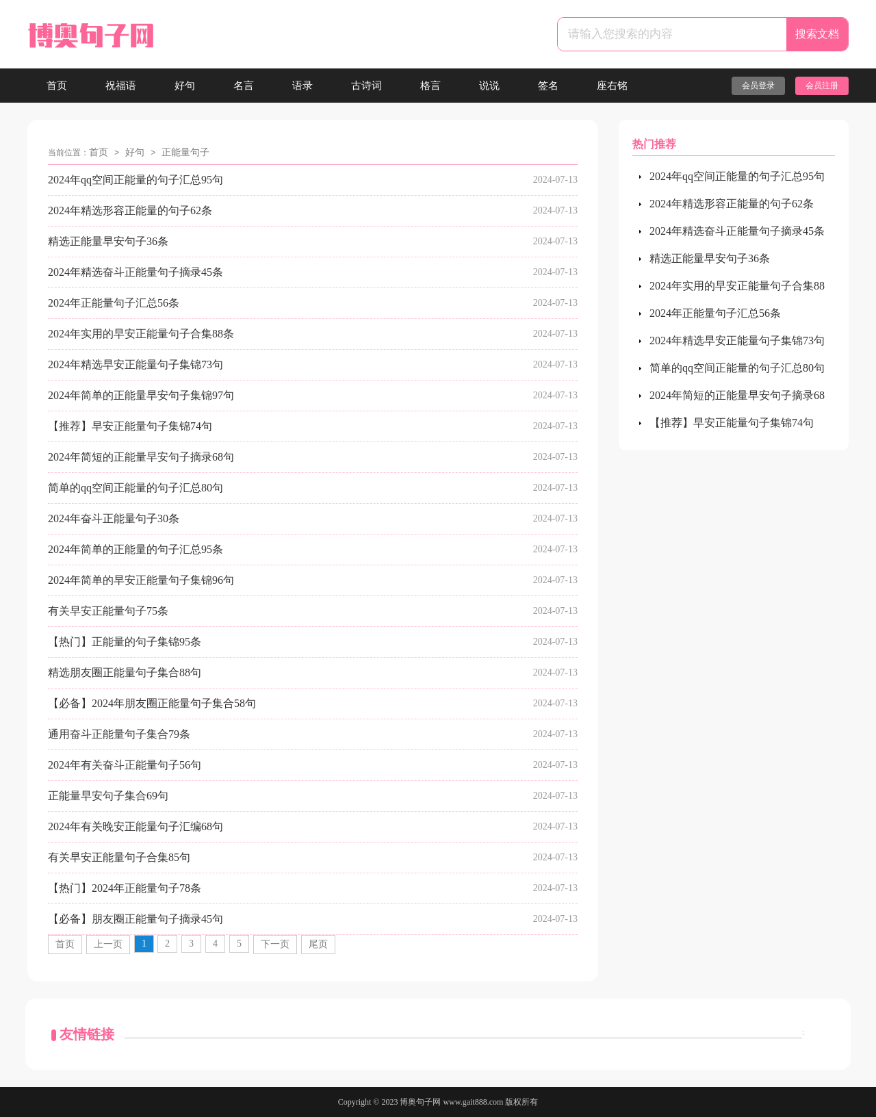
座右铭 (612, 85)
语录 (302, 85)
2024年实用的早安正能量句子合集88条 (141, 333)
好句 (185, 85)
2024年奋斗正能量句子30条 (113, 518)
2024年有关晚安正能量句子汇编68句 (135, 826)
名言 (243, 85)
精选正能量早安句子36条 (108, 241)
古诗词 (366, 85)
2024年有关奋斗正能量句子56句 (124, 765)
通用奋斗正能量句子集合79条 (119, 734)
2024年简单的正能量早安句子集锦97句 (141, 395)
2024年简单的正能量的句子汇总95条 (135, 549)
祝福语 (120, 85)
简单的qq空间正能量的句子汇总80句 (135, 487)
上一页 (108, 944)
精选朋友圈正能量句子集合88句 (124, 672)
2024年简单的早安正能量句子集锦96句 (141, 580)
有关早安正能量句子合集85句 (119, 857)
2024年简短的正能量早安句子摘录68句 (141, 457)
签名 (548, 85)
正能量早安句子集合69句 (108, 795)
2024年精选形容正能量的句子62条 (130, 210)
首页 (57, 85)
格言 (430, 85)
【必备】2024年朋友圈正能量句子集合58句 (152, 703)
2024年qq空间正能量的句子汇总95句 (135, 179)
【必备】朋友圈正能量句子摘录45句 (135, 919)
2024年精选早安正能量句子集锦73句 (135, 364)
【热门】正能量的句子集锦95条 (124, 641)
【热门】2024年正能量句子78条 (124, 888)
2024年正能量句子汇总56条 (113, 303)
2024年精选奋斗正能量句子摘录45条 (135, 272)
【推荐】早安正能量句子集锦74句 (130, 426)
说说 (489, 85)
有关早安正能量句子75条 (108, 611)
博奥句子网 (420, 1102)
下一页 (275, 944)
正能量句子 (185, 152)
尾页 (318, 944)
